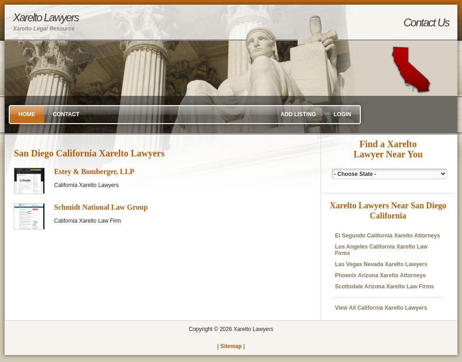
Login (342, 114)
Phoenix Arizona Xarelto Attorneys (380, 275)
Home (26, 114)
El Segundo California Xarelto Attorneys (387, 235)
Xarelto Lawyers (46, 21)
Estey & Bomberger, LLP (94, 171)
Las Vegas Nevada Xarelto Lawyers (381, 264)
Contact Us (426, 22)
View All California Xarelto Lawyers (381, 308)
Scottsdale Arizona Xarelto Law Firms (384, 286)
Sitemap (231, 346)
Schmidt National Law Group (101, 207)
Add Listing (298, 114)
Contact (66, 114)
